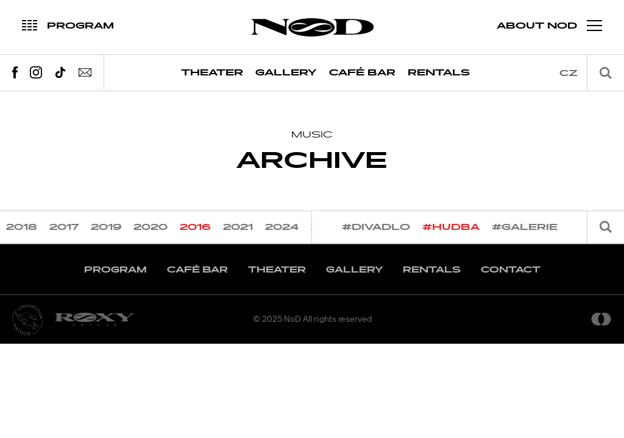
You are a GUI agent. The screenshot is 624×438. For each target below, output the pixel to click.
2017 (64, 227)
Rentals (439, 72)
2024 (282, 227)
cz (568, 73)
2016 (195, 227)
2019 (106, 227)
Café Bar (362, 72)
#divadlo (376, 227)
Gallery (286, 72)
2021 (238, 227)
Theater (212, 72)
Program (115, 270)
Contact (511, 270)
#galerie (525, 227)
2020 (150, 227)
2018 (21, 227)
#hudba (451, 227)
